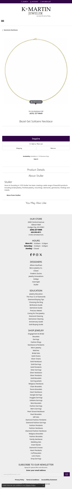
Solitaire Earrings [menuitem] (36, 400)
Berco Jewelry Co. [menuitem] (35, 268)
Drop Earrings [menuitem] (36, 459)
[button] (24, 1)
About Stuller (36, 175)
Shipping (19, 148)
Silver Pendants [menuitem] (36, 375)
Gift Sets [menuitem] (36, 417)
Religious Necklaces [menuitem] (36, 384)
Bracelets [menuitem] (35, 336)
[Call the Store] (36, 230)
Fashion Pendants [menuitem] (36, 425)
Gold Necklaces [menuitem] (36, 361)
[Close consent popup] (43, 485)
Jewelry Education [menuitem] (36, 294)
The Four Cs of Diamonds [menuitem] (36, 297)
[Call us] (36, 232)
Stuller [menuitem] (36, 285)
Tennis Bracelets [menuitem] (36, 389)
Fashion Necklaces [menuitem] (36, 428)
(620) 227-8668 (36, 113)
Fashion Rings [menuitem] (36, 342)
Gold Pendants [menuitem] (36, 367)
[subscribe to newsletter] (67, 474)
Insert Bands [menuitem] (36, 445)
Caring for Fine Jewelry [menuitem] (36, 313)
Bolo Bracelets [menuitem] (36, 403)
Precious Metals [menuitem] (36, 310)
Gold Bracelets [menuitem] (36, 378)
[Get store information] (36, 235)
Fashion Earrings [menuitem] (36, 406)
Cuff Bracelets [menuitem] (36, 453)
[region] (36, 71)
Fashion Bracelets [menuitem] (36, 436)
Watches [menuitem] (36, 350)
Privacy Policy (19, 480)
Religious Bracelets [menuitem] (36, 434)
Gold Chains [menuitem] (36, 356)
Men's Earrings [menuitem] (36, 409)
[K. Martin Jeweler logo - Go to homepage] (36, 11)
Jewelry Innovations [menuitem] (36, 276)
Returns (53, 148)
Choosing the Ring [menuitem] (36, 302)
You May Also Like (36, 203)
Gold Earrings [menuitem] (36, 364)
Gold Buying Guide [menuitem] (36, 324)
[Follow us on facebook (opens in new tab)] (31, 254)
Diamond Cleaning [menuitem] (36, 316)
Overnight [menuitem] (36, 282)
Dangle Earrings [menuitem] (36, 395)
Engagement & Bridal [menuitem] (36, 334)
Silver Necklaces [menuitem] (36, 373)
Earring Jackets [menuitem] (36, 381)
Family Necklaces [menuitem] (36, 439)
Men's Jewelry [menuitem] (36, 348)
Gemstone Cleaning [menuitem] (36, 319)
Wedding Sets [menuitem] (36, 442)
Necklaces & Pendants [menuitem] (36, 345)
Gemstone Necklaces (11, 30)
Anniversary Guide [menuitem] (36, 322)
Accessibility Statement (49, 480)
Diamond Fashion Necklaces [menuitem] (36, 431)
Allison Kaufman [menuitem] (36, 265)
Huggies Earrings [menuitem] (35, 398)
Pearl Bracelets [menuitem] (36, 414)
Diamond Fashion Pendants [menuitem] (36, 420)
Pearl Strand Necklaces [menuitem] (36, 411)
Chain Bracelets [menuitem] (36, 386)
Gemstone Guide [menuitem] (36, 308)
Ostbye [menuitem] (36, 279)
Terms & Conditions (32, 480)
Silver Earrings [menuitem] (36, 370)
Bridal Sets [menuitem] (36, 353)
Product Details (36, 169)
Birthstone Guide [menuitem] (36, 305)
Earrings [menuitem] (36, 339)
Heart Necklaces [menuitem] (36, 392)
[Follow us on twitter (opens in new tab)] (40, 254)
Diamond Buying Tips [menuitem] (36, 299)
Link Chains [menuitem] (36, 456)
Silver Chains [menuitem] (36, 359)
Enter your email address (36, 470)
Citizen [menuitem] (36, 271)
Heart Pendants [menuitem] (36, 450)
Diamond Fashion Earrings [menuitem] (36, 423)
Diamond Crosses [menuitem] (36, 447)
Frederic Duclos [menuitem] (36, 273)
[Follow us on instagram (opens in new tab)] (37, 254)
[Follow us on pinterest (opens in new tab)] (34, 254)
